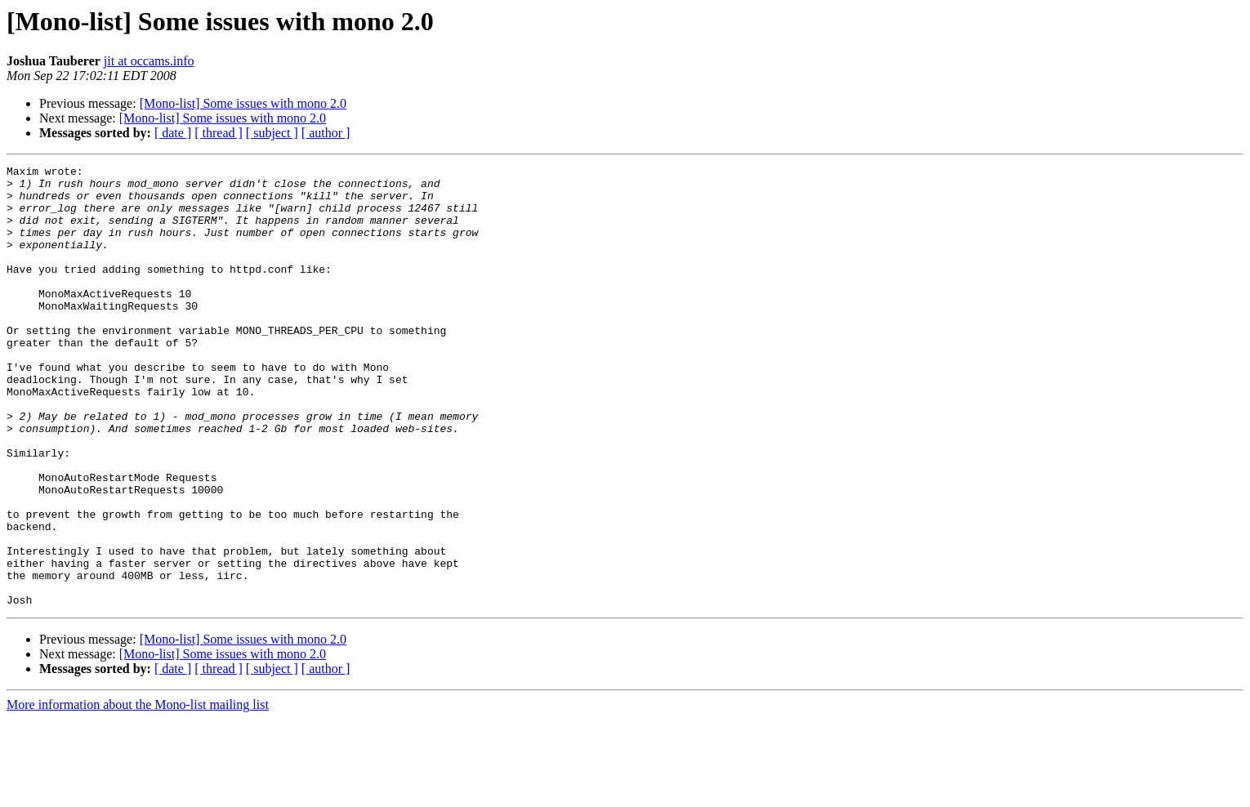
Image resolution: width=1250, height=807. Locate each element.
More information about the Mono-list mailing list (138, 793)
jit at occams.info (149, 61)
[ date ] (172, 133)
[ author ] (325, 133)
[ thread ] (218, 133)
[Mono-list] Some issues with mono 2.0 (243, 103)
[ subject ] (272, 133)
